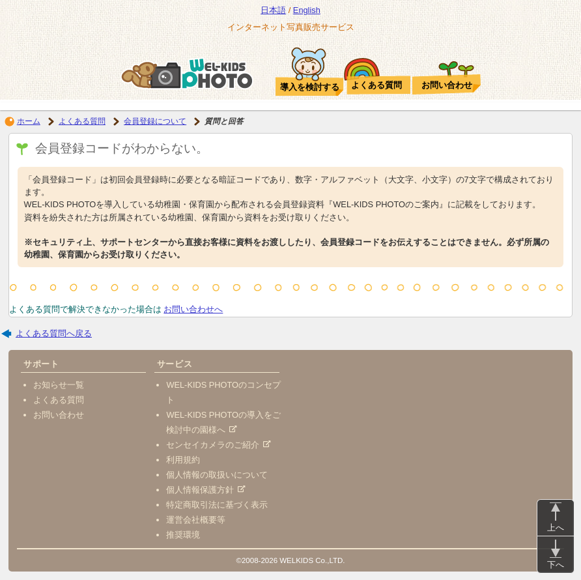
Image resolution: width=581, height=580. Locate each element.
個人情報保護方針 (205, 490)
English (306, 10)
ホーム (28, 121)
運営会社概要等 (195, 520)
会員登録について (155, 121)
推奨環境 (183, 535)
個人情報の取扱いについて (217, 475)
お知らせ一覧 (58, 385)
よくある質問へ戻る (54, 333)
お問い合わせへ (193, 309)
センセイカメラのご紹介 (218, 445)
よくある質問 (82, 121)
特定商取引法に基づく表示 (217, 505)
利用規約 (183, 460)
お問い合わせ (58, 415)
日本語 (273, 10)
